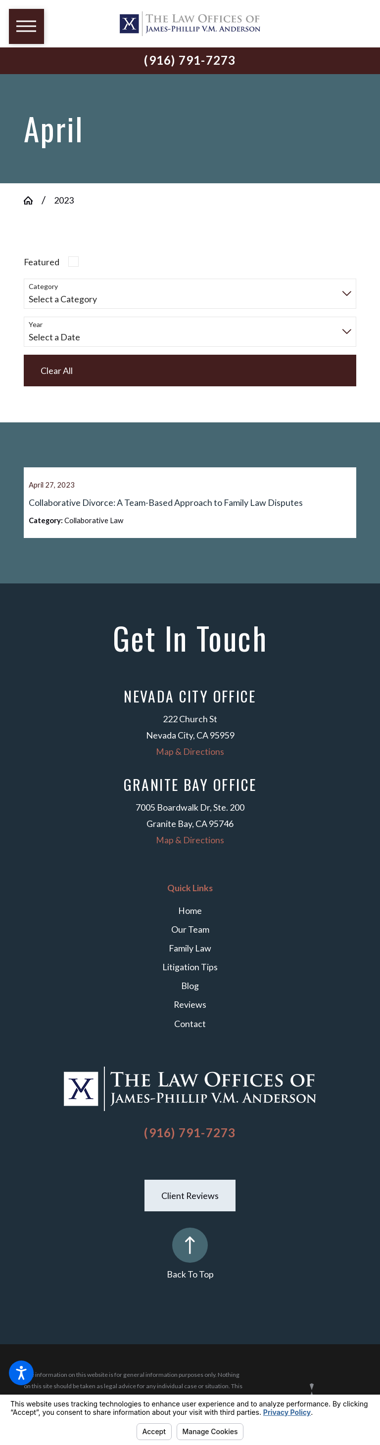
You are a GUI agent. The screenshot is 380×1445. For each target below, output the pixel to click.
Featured (41, 261)
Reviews (190, 1017)
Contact (190, 1036)
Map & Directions (190, 764)
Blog (190, 998)
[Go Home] (33, 200)
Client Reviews (190, 1207)
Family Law (190, 960)
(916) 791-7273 (190, 60)
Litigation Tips (190, 979)
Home (190, 922)
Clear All (57, 370)
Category (43, 286)
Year (36, 325)
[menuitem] (190, 923)
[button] (21, 1373)
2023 (64, 200)
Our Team (190, 941)
